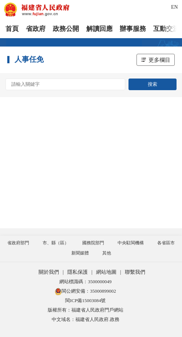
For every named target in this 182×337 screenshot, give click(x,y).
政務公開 (66, 28)
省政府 (36, 28)
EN (174, 7)
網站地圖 (106, 272)
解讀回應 (99, 28)
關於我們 (49, 272)
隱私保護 (77, 272)
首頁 (12, 28)
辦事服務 (133, 28)
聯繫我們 (135, 272)
